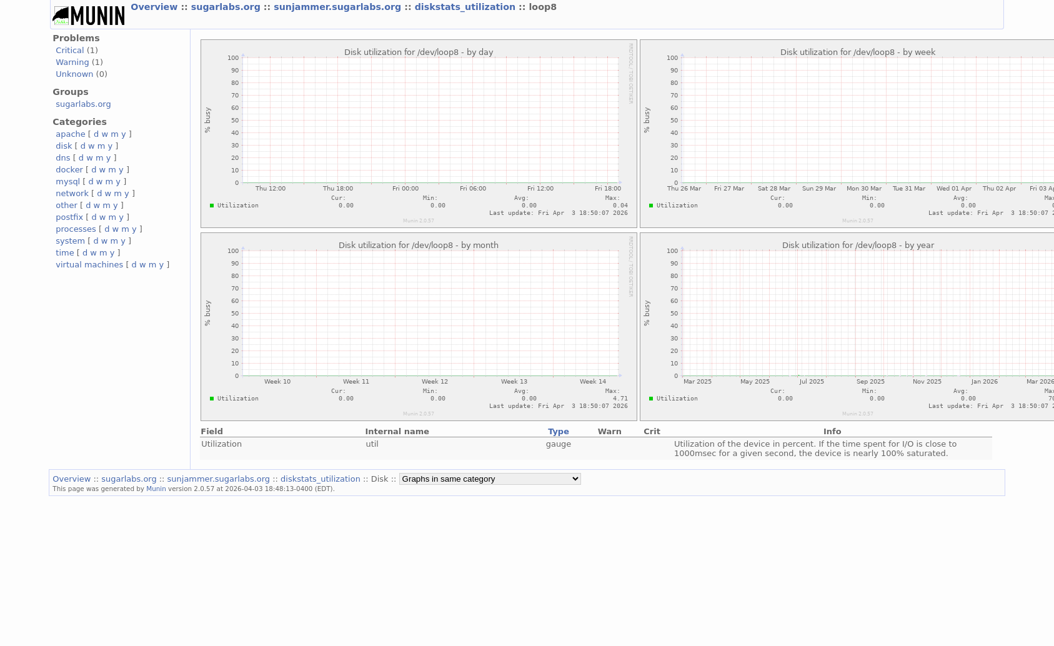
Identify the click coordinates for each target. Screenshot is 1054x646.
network (72, 193)
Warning (72, 62)
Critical (70, 50)
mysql (68, 181)
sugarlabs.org (227, 7)
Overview (156, 7)
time (65, 252)
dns (63, 157)
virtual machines (89, 264)
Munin (156, 488)
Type (558, 431)
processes (76, 229)
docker (69, 169)
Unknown (74, 74)
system (70, 241)
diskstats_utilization (467, 7)
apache (70, 134)
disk (64, 146)
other (66, 205)
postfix (69, 217)
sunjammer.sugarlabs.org (339, 7)
